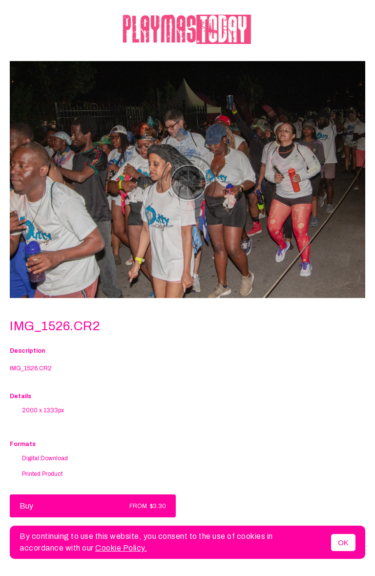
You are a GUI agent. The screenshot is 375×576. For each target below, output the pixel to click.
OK (343, 542)
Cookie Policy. (121, 548)
